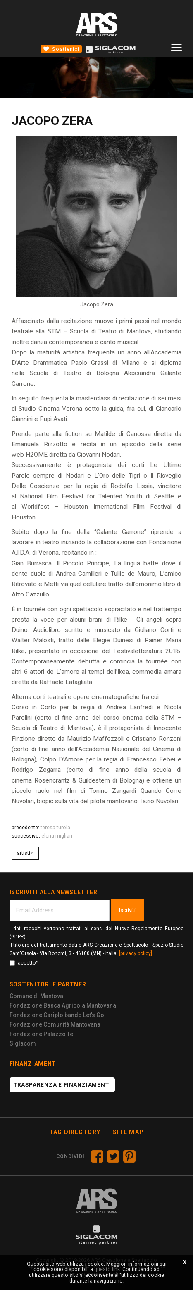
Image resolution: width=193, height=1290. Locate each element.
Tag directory (74, 1132)
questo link (107, 1269)
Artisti (23, 853)
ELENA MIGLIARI (56, 836)
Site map (128, 1132)
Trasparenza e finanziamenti (62, 1085)
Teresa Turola (55, 827)
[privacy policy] (135, 953)
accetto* (24, 963)
